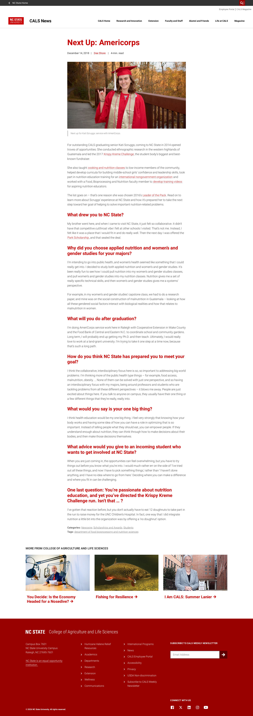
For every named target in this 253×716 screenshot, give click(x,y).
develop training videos (167, 181)
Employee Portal (226, 9)
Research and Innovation (129, 21)
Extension (153, 21)
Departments (92, 660)
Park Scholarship (78, 237)
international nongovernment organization (145, 177)
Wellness (90, 679)
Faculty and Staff (174, 21)
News (130, 650)
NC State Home (20, 3)
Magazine (239, 21)
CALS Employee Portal (140, 656)
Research (90, 667)
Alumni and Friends (199, 21)
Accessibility (134, 662)
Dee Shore (100, 53)
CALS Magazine (244, 9)
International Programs (140, 644)
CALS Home (104, 21)
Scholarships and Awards (107, 527)
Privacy (131, 669)
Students (128, 527)
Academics (91, 654)
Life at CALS (221, 21)
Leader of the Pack (154, 195)
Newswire (86, 527)
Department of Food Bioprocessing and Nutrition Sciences (106, 531)
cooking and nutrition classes (106, 167)
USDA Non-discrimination (141, 675)
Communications (94, 685)
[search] (242, 3)
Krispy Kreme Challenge (119, 154)
